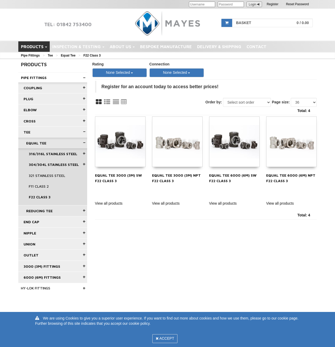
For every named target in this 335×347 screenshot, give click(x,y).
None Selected (119, 72)
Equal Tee (68, 55)
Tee (50, 55)
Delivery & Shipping (219, 46)
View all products (109, 203)
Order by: (213, 102)
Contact (256, 46)
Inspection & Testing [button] (78, 46)
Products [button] (34, 46)
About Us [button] (122, 46)
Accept (165, 338)
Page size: (281, 102)
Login (254, 4)
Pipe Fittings (30, 55)
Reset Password (297, 4)
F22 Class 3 (92, 55)
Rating (98, 64)
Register (272, 4)
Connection (159, 64)
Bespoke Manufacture (166, 46)
